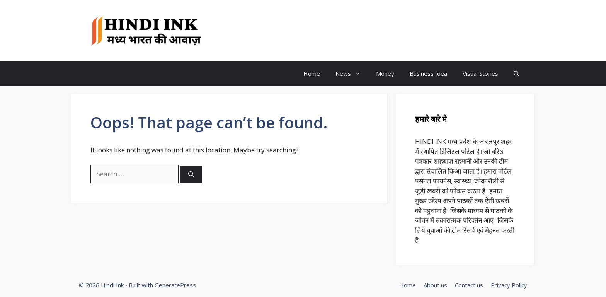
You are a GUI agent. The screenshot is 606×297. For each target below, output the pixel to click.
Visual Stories (480, 73)
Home (311, 73)
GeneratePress (175, 285)
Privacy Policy (509, 285)
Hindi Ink (239, 30)
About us (435, 285)
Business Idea (428, 73)
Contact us (469, 285)
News (351, 73)
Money (385, 73)
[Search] (191, 174)
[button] (516, 73)
